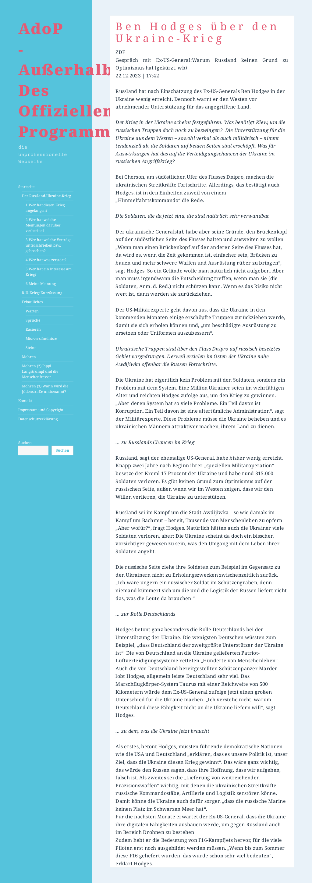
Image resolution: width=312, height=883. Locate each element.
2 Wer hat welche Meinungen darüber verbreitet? (43, 225)
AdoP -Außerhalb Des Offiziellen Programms (68, 79)
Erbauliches (32, 301)
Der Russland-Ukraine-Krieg (46, 195)
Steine (31, 347)
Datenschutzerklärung (38, 419)
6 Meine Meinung (41, 283)
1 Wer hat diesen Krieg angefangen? (45, 207)
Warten (32, 311)
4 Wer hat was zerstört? (46, 259)
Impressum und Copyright (40, 409)
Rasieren (33, 329)
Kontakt (25, 400)
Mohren (29, 356)
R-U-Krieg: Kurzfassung (42, 292)
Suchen (25, 442)
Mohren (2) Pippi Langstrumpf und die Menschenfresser (40, 371)
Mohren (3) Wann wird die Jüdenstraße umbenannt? (45, 388)
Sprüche (33, 320)
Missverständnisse (41, 338)
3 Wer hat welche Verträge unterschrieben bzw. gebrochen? (48, 245)
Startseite (26, 186)
